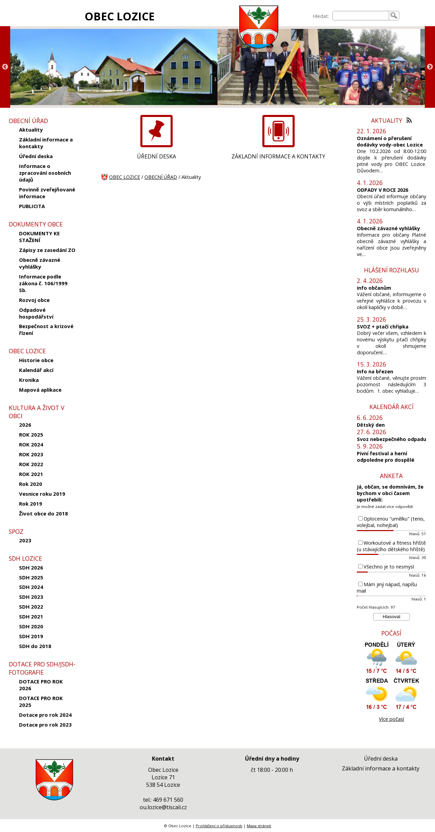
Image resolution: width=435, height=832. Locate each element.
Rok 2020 (30, 483)
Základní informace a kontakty (46, 143)
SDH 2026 (31, 567)
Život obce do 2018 (43, 513)
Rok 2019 (30, 503)
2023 (25, 540)
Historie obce (36, 360)
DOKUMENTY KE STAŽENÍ (39, 236)
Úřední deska (36, 156)
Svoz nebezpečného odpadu (391, 439)
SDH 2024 (31, 586)
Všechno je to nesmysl (389, 566)
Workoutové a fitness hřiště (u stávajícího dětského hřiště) (391, 546)
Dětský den (371, 425)
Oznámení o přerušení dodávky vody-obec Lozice (390, 141)
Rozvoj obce (34, 299)
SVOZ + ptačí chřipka (382, 326)
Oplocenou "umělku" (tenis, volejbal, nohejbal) (391, 521)
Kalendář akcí (36, 370)
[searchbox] (360, 15)
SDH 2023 (31, 596)
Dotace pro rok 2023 (45, 724)
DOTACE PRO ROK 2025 (41, 701)
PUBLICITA (32, 206)
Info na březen (375, 371)
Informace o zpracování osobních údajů (45, 173)
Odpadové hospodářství (36, 313)
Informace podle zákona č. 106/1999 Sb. (43, 283)
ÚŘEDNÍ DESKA (156, 156)
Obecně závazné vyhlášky (39, 263)
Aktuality (31, 129)
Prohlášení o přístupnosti (219, 825)
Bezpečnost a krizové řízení (46, 329)
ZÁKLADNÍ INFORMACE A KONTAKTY (278, 156)
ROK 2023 (31, 454)
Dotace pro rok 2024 (45, 714)
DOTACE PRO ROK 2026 (41, 685)
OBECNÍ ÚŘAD (160, 177)
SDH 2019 (31, 636)
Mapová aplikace (40, 389)
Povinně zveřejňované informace (47, 193)
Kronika (29, 379)
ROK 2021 (31, 474)
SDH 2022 (31, 606)
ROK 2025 (31, 434)
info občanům (374, 288)
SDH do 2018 (35, 646)
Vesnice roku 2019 (42, 493)
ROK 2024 (31, 444)
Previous (5, 67)
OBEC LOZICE (120, 16)
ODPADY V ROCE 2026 (382, 190)
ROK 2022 (31, 464)
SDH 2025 (31, 577)
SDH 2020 (31, 626)
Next (430, 67)
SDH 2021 (31, 616)
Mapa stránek (259, 825)
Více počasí (391, 719)
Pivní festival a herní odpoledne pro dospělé (385, 456)
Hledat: (321, 16)
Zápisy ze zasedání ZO (47, 250)
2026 (25, 424)
